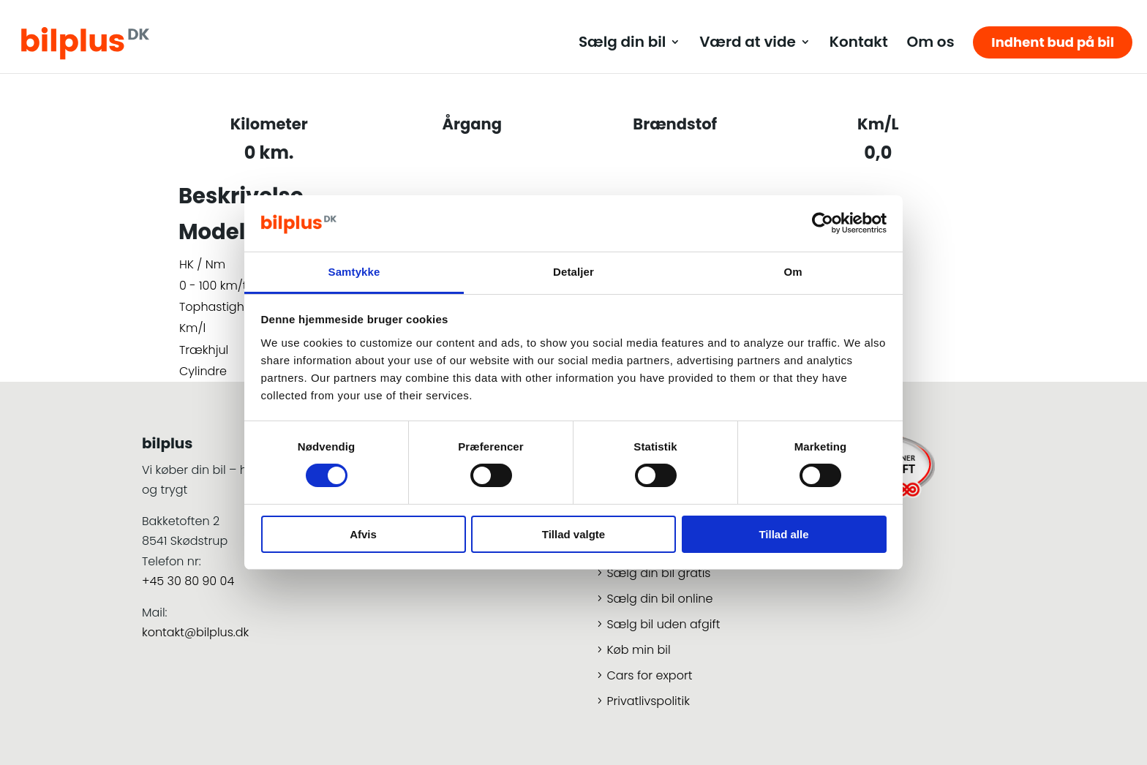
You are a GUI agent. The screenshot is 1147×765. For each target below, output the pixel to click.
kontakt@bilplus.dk (195, 632)
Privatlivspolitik (647, 701)
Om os (930, 44)
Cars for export (649, 675)
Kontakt (859, 44)
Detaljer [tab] (573, 271)
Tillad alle (783, 534)
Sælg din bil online (659, 598)
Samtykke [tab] (354, 271)
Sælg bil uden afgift (663, 624)
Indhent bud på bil (1052, 42)
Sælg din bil (622, 44)
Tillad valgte (573, 534)
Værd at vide (747, 44)
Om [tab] (792, 271)
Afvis (363, 534)
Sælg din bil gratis (658, 573)
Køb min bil (638, 649)
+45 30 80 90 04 (188, 581)
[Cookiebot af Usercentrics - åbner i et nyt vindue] (823, 223)
